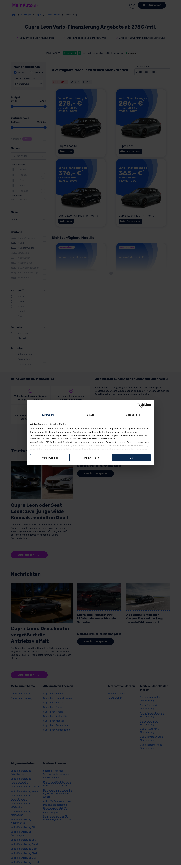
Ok (131, 458)
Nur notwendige (50, 458)
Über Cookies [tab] (133, 414)
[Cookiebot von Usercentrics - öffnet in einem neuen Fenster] (138, 405)
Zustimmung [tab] (48, 414)
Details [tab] (90, 414)
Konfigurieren (90, 458)
